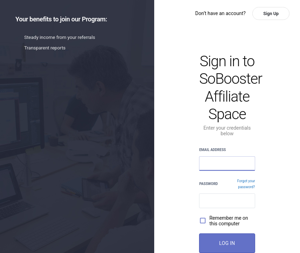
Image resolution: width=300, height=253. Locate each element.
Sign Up (271, 13)
